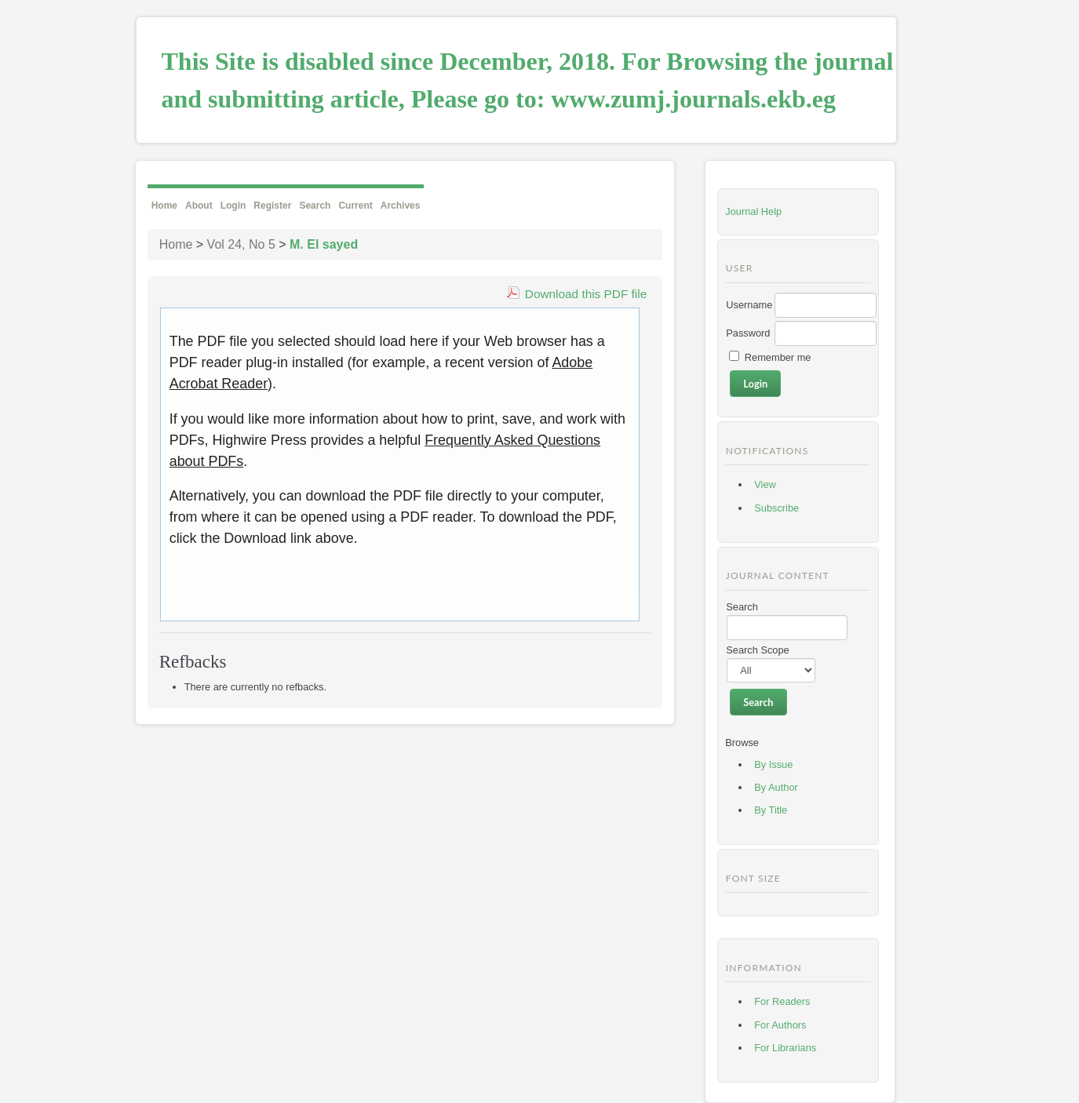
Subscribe (776, 508)
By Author (776, 787)
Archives (401, 205)
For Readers (782, 1001)
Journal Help (753, 211)
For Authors (780, 1025)
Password (748, 333)
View (765, 484)
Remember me (778, 357)
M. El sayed (324, 244)
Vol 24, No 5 (241, 244)
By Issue (773, 764)
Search (314, 205)
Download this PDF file (586, 293)
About (199, 205)
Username (749, 305)
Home (164, 205)
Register (272, 205)
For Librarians (785, 1048)
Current (355, 205)
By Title (770, 810)
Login (233, 205)
